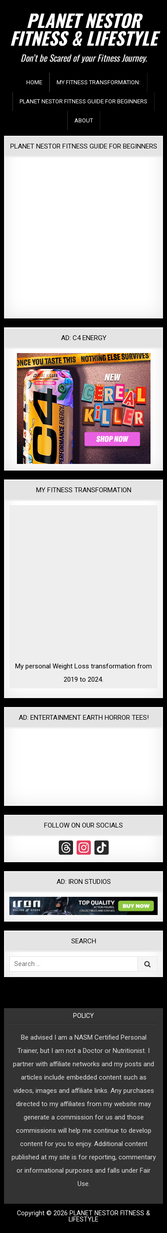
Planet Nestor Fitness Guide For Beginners (83, 101)
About (83, 120)
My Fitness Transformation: (98, 82)
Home (34, 82)
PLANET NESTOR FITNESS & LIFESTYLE (83, 29)
